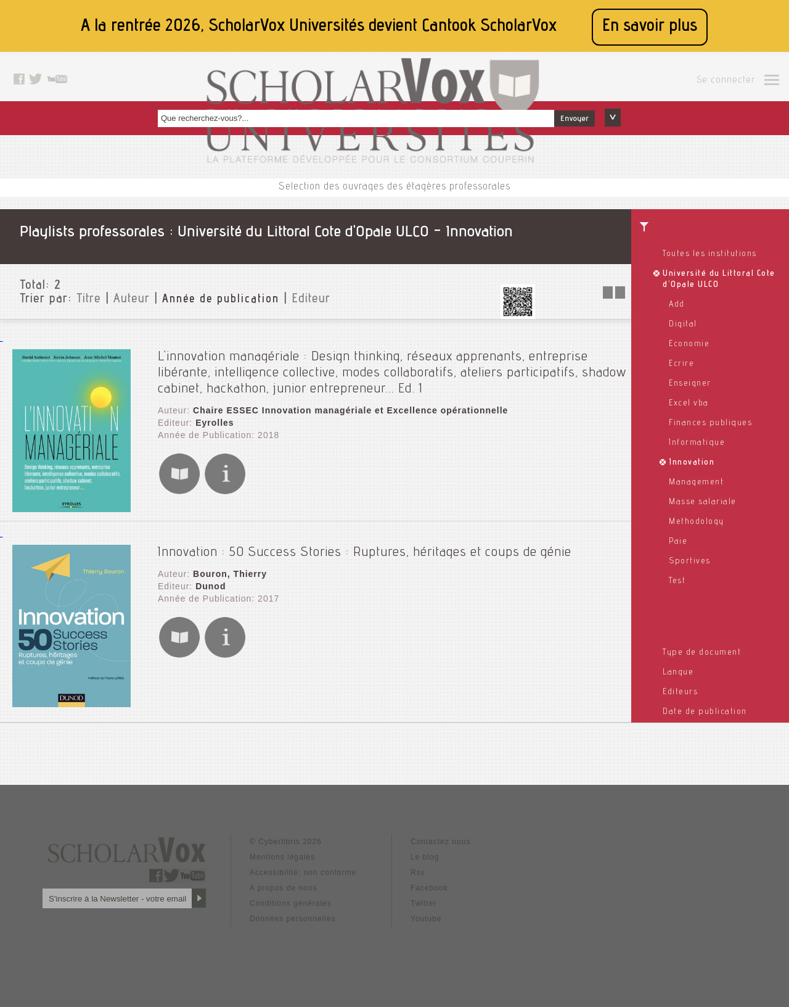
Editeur (311, 299)
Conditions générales (291, 903)
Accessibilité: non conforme (303, 872)
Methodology (696, 522)
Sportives (690, 561)
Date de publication (705, 712)
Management (696, 482)
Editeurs (680, 692)
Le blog (425, 857)
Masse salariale (703, 502)
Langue (678, 672)
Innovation (691, 462)
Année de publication (220, 299)
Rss (418, 872)
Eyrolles (214, 423)
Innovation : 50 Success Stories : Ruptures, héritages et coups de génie (364, 553)
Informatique (697, 443)
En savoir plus (649, 27)
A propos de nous (283, 888)
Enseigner (690, 383)
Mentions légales (282, 857)
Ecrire (681, 364)
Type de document (702, 653)
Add (677, 304)
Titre (88, 299)
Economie (689, 344)
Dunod (210, 586)
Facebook (429, 888)
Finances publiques (710, 423)
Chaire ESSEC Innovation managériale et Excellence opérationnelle (350, 410)
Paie (678, 541)
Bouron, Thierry (230, 574)
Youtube (426, 918)
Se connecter (726, 81)
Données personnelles (292, 918)
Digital (683, 324)
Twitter (423, 903)
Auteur (131, 299)
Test (677, 581)
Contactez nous (440, 841)
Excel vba (689, 403)
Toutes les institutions (710, 254)
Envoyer (574, 119)
